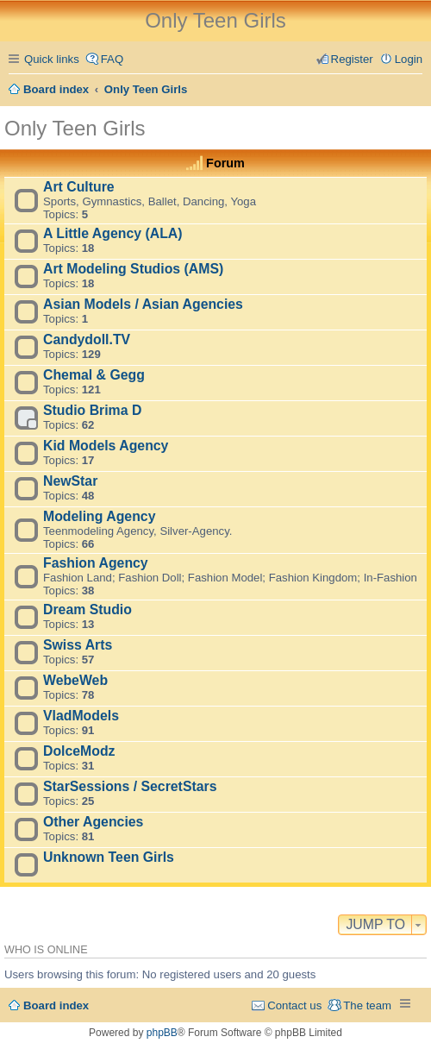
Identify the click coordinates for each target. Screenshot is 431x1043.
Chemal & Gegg (94, 375)
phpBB (162, 1033)
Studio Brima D (92, 410)
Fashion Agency (95, 563)
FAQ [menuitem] (112, 59)
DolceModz (79, 751)
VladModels (81, 715)
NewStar (70, 481)
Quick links (51, 59)
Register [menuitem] (352, 59)
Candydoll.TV (86, 339)
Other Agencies (93, 821)
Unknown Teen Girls (108, 857)
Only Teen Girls (75, 128)
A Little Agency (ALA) (113, 233)
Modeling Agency (99, 516)
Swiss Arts (77, 645)
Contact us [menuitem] (294, 1005)
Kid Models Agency (105, 445)
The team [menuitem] (367, 1005)
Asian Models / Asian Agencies (143, 304)
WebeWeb (75, 680)
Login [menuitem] (408, 59)
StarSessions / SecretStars (129, 786)
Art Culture (79, 186)
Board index (56, 1005)
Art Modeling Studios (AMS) (133, 268)
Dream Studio (87, 609)
